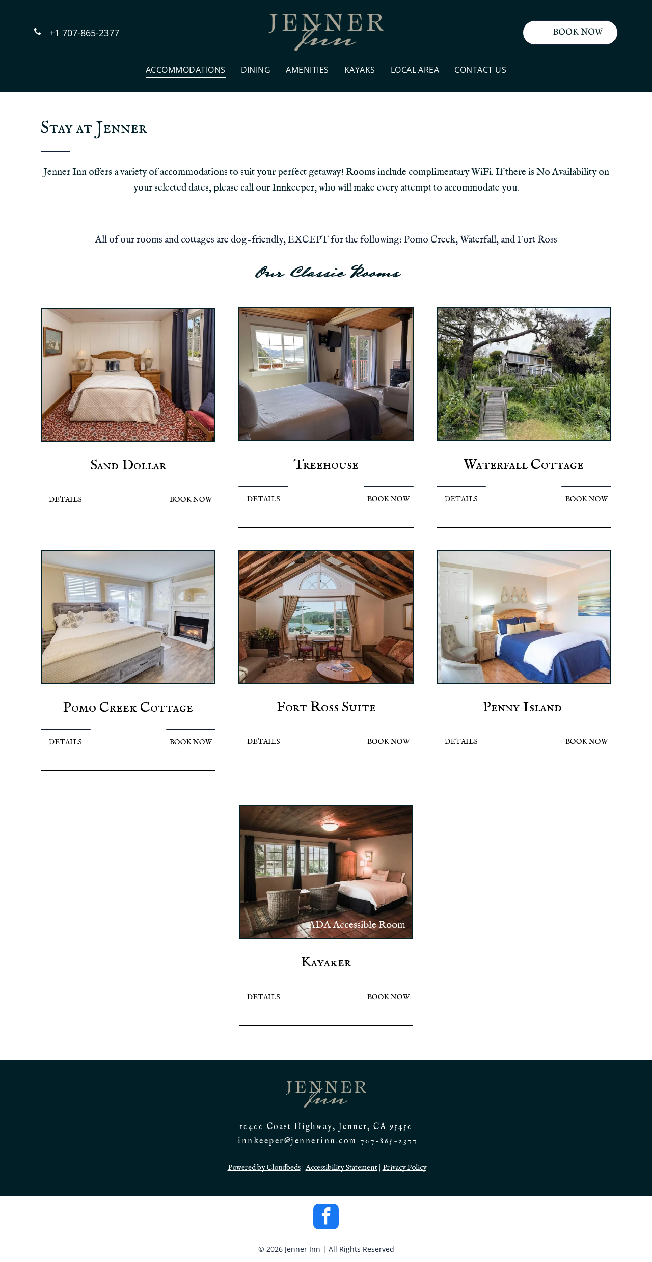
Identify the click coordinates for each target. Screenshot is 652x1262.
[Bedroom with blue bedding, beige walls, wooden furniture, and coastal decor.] (524, 617)
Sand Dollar (128, 465)
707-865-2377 (388, 1141)
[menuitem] (185, 70)
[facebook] (326, 1218)
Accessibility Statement (341, 1167)
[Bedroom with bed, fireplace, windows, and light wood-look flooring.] (128, 617)
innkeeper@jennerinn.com (297, 1141)
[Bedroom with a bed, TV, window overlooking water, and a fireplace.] (325, 374)
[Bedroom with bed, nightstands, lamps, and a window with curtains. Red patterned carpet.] (128, 375)
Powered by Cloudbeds (264, 1167)
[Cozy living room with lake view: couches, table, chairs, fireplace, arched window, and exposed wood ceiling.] (325, 617)
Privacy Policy (404, 1167)
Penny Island (522, 707)
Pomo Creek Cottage (128, 708)
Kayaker (326, 963)
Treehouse (326, 465)
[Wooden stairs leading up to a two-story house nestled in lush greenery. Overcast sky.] (524, 374)
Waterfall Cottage (524, 465)
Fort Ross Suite (326, 707)
